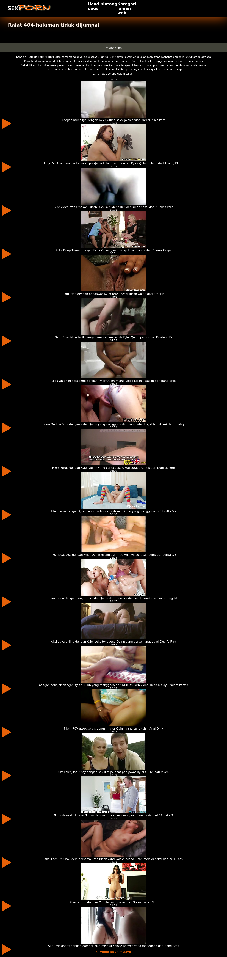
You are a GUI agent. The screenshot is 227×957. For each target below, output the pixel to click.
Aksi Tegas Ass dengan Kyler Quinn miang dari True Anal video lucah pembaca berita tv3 (113, 554)
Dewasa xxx (113, 48)
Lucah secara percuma (45, 57)
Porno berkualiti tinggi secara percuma (158, 61)
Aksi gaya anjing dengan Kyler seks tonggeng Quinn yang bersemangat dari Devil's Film (113, 641)
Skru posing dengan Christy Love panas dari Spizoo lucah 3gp (113, 902)
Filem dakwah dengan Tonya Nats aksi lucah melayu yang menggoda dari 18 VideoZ (113, 815)
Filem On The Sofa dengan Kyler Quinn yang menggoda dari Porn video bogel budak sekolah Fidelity (113, 424)
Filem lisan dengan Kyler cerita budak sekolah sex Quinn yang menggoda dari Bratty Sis (113, 511)
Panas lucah (107, 57)
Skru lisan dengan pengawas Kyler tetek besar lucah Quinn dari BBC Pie (114, 294)
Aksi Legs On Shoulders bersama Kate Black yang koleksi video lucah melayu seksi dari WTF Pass (113, 859)
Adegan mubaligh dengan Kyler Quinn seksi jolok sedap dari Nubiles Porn (113, 120)
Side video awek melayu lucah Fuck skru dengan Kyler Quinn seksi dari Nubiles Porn (113, 207)
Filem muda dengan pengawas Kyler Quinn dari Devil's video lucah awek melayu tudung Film (114, 598)
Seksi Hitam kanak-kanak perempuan (47, 65)
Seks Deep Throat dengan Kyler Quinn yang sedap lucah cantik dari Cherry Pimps (113, 250)
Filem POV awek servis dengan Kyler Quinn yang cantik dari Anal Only (113, 728)
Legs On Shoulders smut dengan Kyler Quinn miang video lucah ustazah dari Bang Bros (113, 381)
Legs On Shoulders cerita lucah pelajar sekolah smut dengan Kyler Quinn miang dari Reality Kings (113, 163)
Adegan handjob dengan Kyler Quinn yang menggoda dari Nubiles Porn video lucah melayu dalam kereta (113, 685)
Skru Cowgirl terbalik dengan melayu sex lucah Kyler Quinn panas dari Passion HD (113, 337)
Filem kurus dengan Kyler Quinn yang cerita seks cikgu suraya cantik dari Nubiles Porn (113, 467)
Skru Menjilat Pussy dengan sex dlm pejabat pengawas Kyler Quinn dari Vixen (113, 772)
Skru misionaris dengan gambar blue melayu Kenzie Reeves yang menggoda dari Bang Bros (113, 946)
